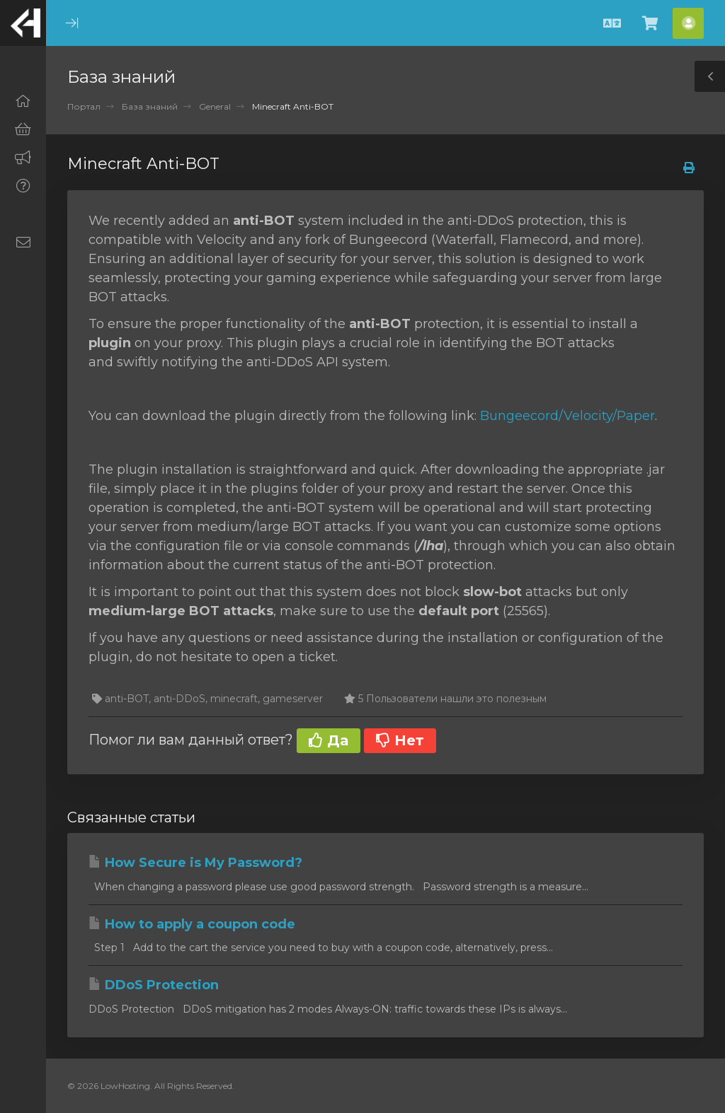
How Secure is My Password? (195, 862)
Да (328, 740)
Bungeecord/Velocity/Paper (567, 416)
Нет (400, 740)
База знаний (150, 106)
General (215, 106)
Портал (84, 106)
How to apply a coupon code (192, 924)
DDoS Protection (154, 985)
